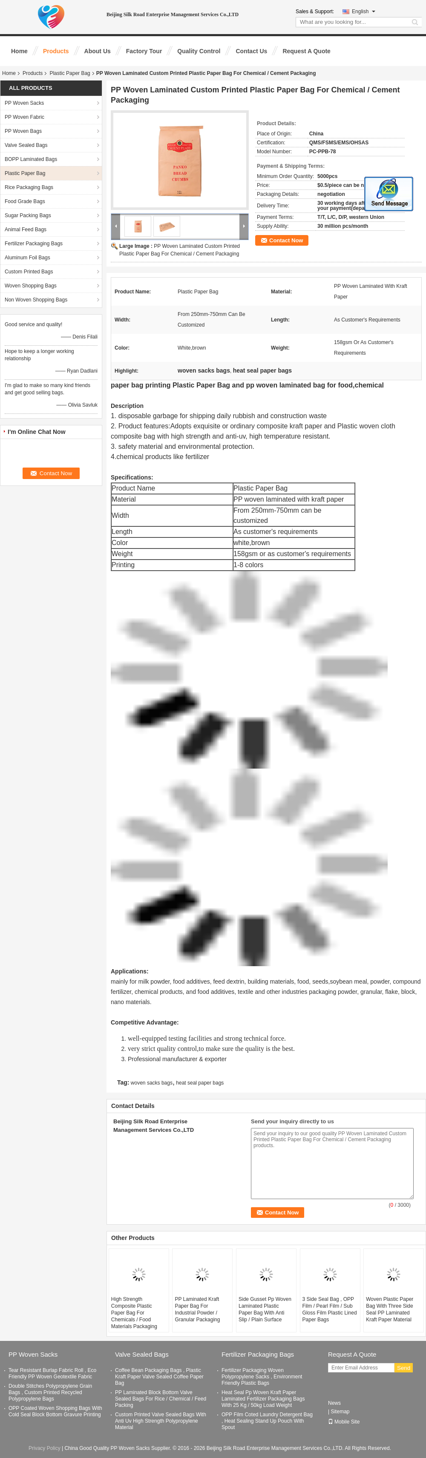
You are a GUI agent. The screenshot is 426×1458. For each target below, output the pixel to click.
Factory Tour (144, 51)
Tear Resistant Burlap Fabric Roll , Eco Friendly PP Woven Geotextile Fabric (52, 1373)
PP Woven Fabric (24, 117)
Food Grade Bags (25, 201)
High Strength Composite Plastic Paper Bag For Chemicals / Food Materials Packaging (134, 1312)
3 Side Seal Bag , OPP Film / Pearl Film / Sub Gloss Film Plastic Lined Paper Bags (329, 1309)
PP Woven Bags (23, 131)
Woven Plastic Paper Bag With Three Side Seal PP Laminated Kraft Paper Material (389, 1309)
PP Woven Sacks (24, 103)
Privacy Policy (44, 1448)
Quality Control (198, 51)
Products (56, 51)
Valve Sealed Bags (26, 145)
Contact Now (286, 240)
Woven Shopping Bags (31, 286)
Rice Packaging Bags (29, 187)
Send (403, 1368)
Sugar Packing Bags (28, 215)
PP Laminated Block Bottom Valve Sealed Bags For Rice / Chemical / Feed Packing (160, 1398)
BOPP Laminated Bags (31, 159)
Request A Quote (306, 51)
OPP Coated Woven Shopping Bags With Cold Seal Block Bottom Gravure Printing (55, 1411)
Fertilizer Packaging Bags (34, 244)
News (334, 1403)
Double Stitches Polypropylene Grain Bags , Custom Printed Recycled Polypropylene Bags (50, 1392)
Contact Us (251, 51)
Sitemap (340, 1412)
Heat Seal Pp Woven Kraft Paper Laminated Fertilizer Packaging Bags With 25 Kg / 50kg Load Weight (263, 1398)
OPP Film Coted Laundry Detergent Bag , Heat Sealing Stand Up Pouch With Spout (267, 1421)
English (363, 11)
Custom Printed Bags (29, 272)
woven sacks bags (152, 1083)
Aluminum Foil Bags (27, 258)
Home (19, 51)
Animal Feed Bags (25, 229)
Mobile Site (344, 1422)
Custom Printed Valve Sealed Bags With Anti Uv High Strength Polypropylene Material (160, 1421)
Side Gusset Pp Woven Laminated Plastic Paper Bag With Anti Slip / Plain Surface (265, 1309)
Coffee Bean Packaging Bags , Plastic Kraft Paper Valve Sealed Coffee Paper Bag (159, 1376)
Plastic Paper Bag (69, 73)
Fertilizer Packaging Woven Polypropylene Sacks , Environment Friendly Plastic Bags (262, 1376)
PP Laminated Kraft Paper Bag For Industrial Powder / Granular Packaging (197, 1309)
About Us (97, 51)
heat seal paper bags (200, 1083)
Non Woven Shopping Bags (36, 300)
